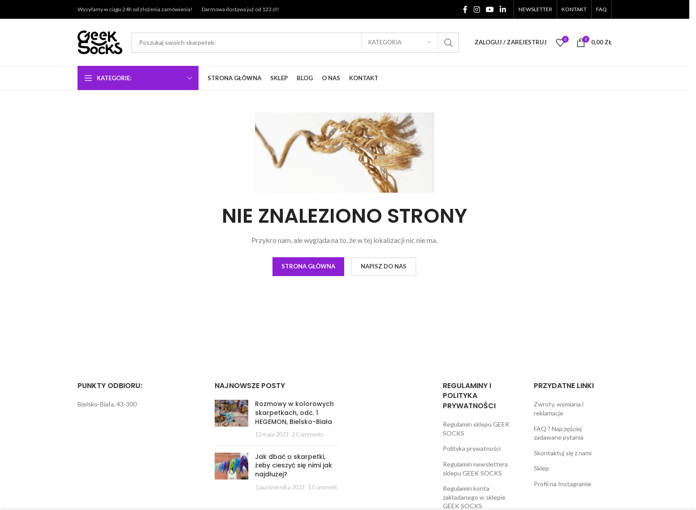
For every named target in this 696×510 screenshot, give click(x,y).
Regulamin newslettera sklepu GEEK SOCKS (475, 468)
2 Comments (308, 434)
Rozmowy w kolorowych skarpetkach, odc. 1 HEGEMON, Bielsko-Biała (294, 412)
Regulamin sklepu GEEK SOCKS (476, 428)
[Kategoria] (399, 42)
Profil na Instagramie (563, 484)
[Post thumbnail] (231, 419)
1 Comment (322, 487)
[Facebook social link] (465, 9)
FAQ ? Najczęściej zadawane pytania (559, 433)
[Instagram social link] (477, 9)
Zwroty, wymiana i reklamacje (559, 408)
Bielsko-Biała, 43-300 (107, 404)
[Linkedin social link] (503, 9)
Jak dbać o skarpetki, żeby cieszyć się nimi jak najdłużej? (293, 465)
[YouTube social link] (490, 9)
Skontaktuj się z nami (563, 453)
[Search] (295, 42)
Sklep (541, 468)
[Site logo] (100, 41)
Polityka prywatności (472, 448)
